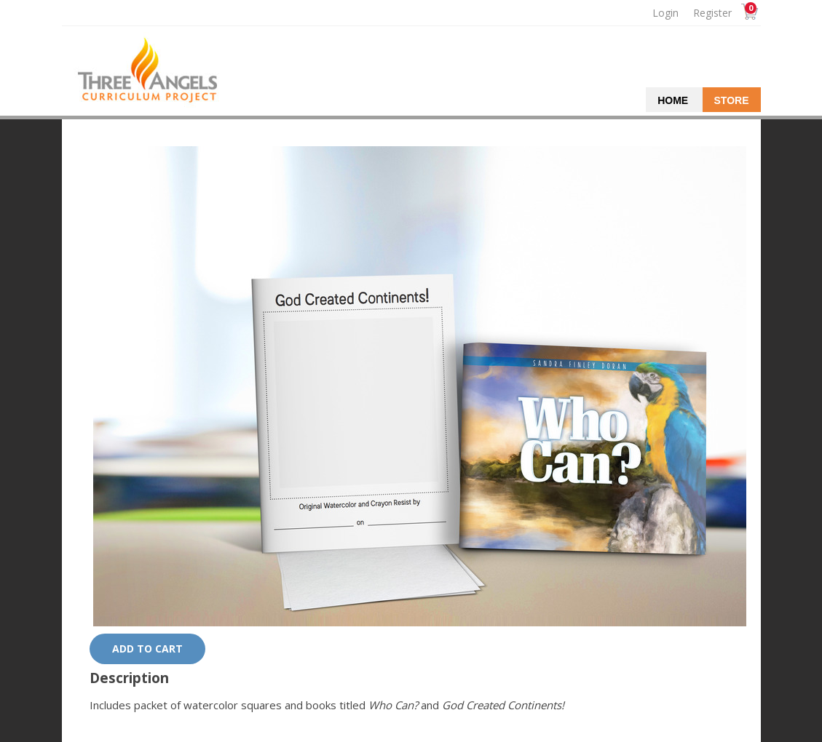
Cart (747, 13)
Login (665, 13)
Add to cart (147, 648)
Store (731, 100)
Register (712, 13)
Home (672, 100)
